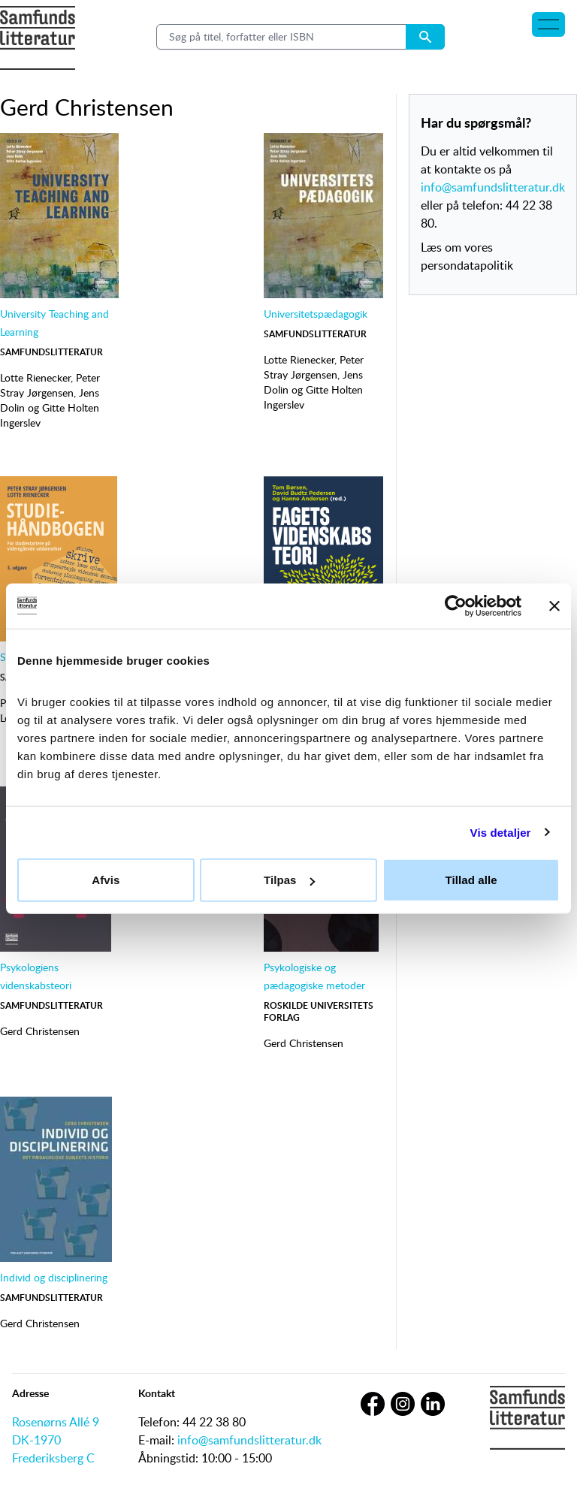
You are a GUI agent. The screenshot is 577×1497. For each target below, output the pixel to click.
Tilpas (289, 880)
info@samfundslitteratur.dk (493, 187)
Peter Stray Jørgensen (50, 385)
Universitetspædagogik (315, 313)
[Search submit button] (425, 37)
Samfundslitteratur (51, 352)
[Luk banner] (554, 605)
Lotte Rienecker (35, 377)
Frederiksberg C (53, 1458)
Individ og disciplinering (53, 1277)
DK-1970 (36, 1440)
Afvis (105, 880)
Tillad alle (471, 880)
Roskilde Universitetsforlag (318, 1011)
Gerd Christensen (40, 1031)
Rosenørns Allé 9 (55, 1422)
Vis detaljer (500, 831)
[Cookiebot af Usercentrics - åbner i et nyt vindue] (455, 605)
